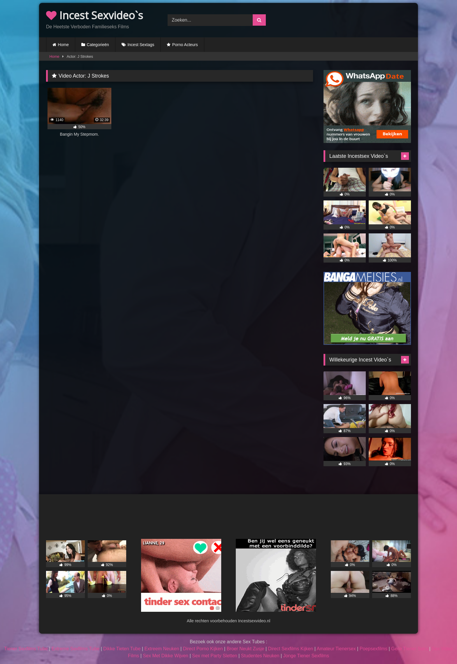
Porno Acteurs (185, 44)
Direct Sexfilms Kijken (290, 648)
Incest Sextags (140, 44)
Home (63, 44)
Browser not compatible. (350, 19)
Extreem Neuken (161, 648)
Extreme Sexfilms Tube (76, 648)
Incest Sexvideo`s (94, 15)
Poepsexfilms (373, 648)
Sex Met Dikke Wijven (165, 655)
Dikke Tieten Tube (121, 648)
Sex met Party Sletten (214, 655)
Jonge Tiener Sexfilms (306, 655)
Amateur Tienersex (336, 648)
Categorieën (98, 44)
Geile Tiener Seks (409, 648)
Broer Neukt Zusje (245, 648)
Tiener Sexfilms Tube (26, 648)
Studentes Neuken (260, 655)
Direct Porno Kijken (203, 648)
